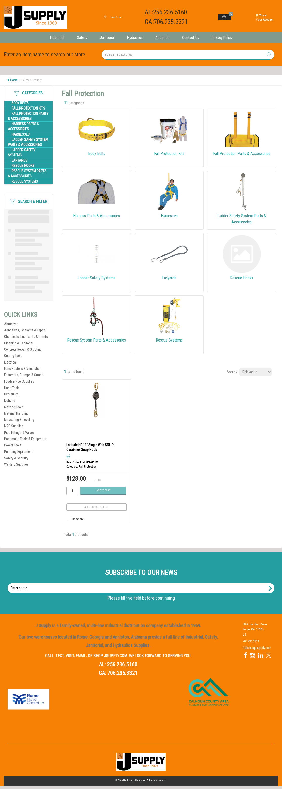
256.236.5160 (122, 664)
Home (12, 80)
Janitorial (107, 37)
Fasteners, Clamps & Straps (24, 375)
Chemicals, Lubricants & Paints (26, 337)
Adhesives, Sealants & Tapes (25, 330)
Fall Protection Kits (28, 108)
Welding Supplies (16, 464)
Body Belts (20, 103)
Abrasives (11, 324)
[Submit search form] (268, 55)
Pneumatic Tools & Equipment (25, 439)
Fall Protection (87, 466)
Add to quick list (96, 507)
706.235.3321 (122, 673)
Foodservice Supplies (19, 381)
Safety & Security (31, 80)
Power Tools (12, 445)
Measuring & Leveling (19, 420)
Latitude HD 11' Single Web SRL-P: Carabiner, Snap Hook (90, 447)
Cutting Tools (13, 356)
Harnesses (21, 134)
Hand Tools (12, 388)
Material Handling (16, 413)
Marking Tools (14, 407)
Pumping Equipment (18, 452)
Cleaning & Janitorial (18, 343)
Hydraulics (135, 37)
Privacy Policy (222, 37)
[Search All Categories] (188, 55)
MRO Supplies (14, 426)
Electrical (10, 362)
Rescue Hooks (23, 166)
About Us (162, 37)
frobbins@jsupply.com (257, 648)
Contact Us (190, 37)
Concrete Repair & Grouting (23, 349)
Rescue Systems (25, 181)
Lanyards (19, 160)
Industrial (57, 37)
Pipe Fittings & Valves (19, 433)
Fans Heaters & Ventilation (22, 369)
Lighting (9, 400)
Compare (74, 519)
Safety (82, 37)
